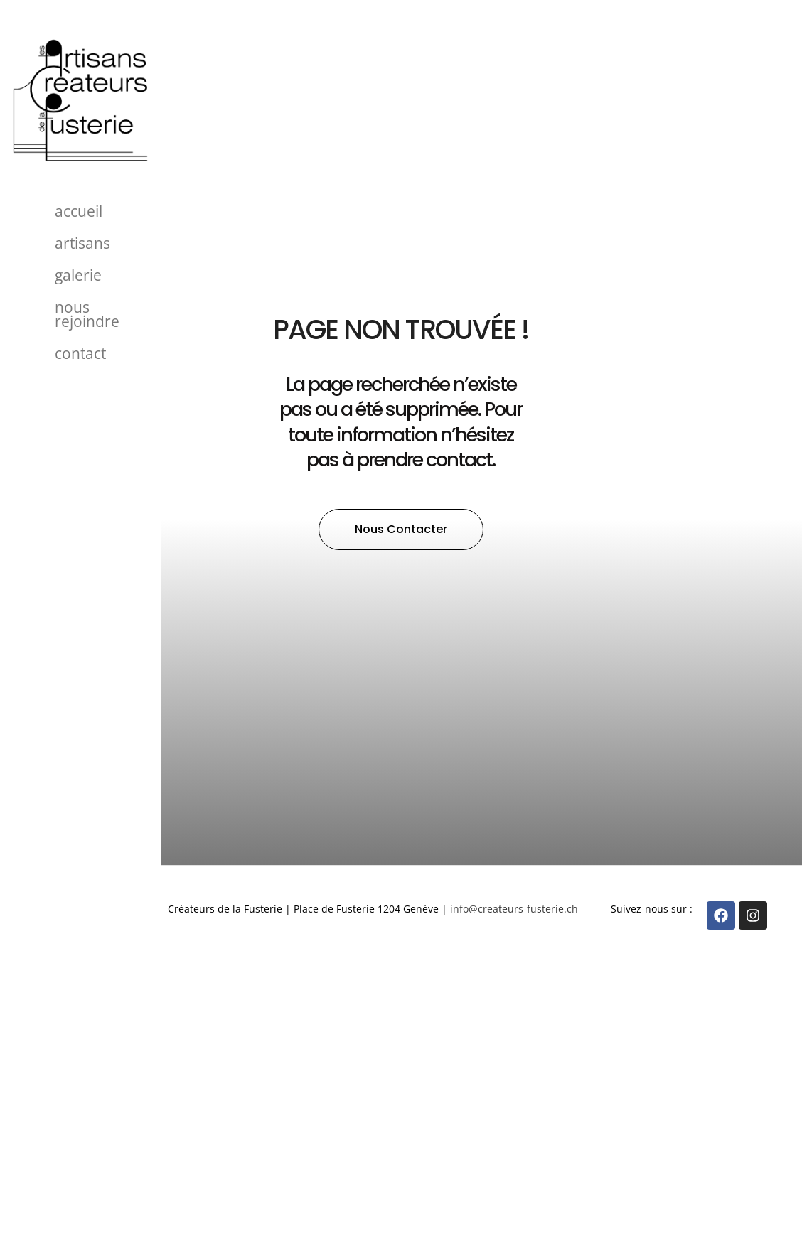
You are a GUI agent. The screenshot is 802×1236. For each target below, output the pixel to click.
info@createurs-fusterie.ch (514, 908)
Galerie (78, 275)
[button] (401, 529)
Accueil (78, 211)
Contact (80, 353)
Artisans (82, 243)
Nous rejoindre (87, 314)
